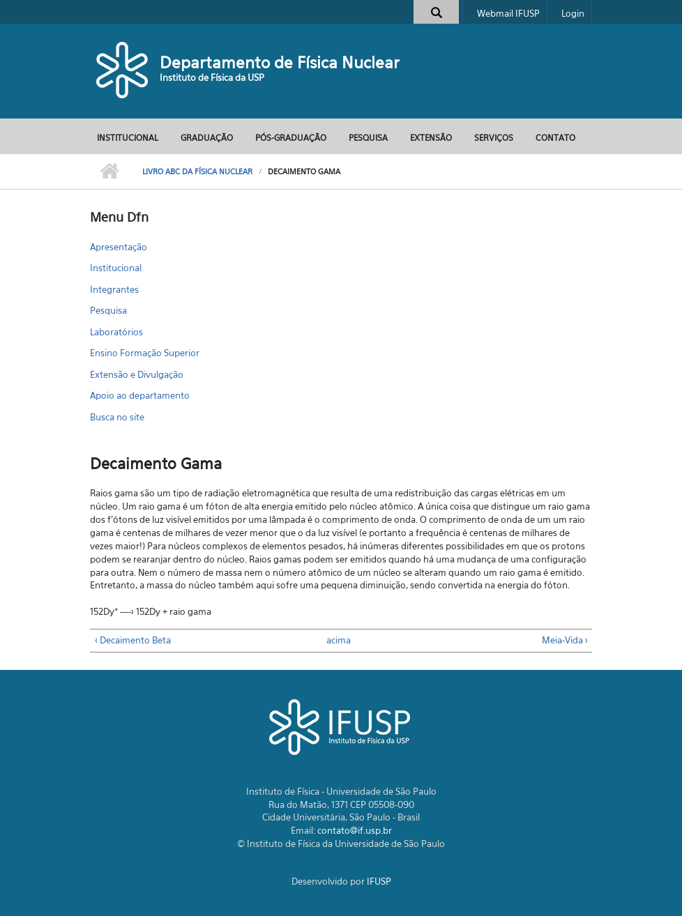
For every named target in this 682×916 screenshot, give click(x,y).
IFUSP (379, 881)
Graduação (207, 137)
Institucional (127, 137)
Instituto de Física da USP (212, 77)
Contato (555, 137)
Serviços (493, 137)
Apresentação (118, 246)
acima (336, 640)
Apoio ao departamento (140, 395)
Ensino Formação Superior (144, 352)
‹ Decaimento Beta (133, 640)
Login (572, 13)
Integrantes (114, 289)
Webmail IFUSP (508, 13)
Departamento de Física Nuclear (280, 62)
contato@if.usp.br (354, 830)
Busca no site (117, 416)
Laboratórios (116, 331)
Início (109, 171)
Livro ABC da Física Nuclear (197, 171)
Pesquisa (368, 137)
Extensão (431, 137)
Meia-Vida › (565, 640)
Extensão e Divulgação (136, 374)
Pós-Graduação (290, 137)
